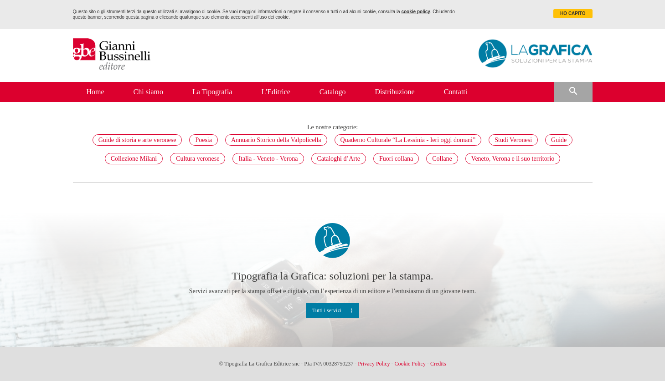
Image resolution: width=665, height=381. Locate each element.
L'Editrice (276, 92)
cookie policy (415, 11)
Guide (559, 140)
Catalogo (333, 92)
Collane (442, 158)
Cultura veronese (197, 158)
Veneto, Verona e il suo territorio (512, 158)
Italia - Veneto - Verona (268, 158)
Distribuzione (395, 92)
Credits (438, 364)
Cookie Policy (410, 364)
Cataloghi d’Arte (338, 158)
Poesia (203, 140)
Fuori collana (396, 158)
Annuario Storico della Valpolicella (276, 140)
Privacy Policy (374, 364)
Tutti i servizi (326, 310)
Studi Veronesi (513, 140)
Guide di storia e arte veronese (137, 140)
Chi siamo (148, 92)
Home (95, 92)
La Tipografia (212, 92)
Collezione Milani (134, 158)
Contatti (456, 92)
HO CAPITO (572, 13)
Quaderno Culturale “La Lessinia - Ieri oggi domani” (408, 140)
